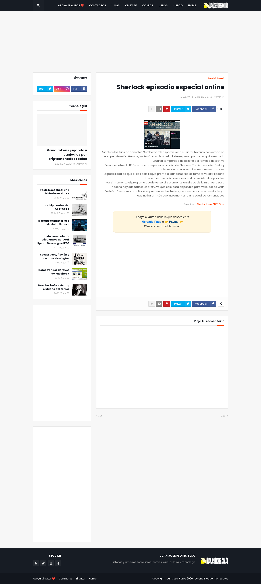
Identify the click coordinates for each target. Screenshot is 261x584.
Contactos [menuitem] (97, 5)
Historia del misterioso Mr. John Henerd (53, 222)
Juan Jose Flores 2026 (179, 578)
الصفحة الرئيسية (216, 78)
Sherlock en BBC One (210, 204)
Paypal (174, 221)
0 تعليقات (185, 97)
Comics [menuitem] (147, 5)
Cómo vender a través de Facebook (53, 271)
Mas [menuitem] (117, 5)
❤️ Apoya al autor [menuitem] (71, 5)
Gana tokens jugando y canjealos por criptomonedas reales (67, 154)
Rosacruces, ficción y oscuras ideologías (54, 256)
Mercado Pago (151, 221)
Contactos (65, 578)
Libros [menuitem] (163, 5)
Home (93, 578)
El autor (80, 578)
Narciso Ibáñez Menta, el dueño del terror (53, 287)
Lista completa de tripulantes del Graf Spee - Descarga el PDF (53, 240)
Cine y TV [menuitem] (131, 5)
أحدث (223, 415)
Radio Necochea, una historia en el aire (54, 191)
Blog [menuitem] (179, 5)
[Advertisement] (130, 41)
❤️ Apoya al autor (44, 578)
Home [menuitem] (192, 5)
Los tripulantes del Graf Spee (56, 207)
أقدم (100, 415)
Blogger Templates (216, 578)
